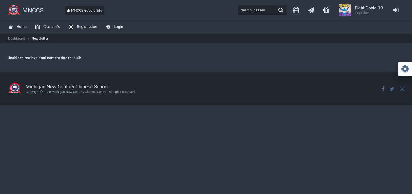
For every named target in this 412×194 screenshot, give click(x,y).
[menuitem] (17, 27)
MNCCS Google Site (84, 10)
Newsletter (40, 38)
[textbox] (262, 10)
